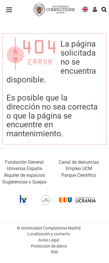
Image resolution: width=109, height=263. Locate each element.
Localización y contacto (48, 234)
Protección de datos (49, 246)
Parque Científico (78, 175)
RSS (54, 252)
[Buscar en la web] (104, 9)
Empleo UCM (79, 168)
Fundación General (24, 162)
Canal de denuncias (79, 162)
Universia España (24, 168)
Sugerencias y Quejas (24, 182)
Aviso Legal (48, 240)
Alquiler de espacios (24, 175)
